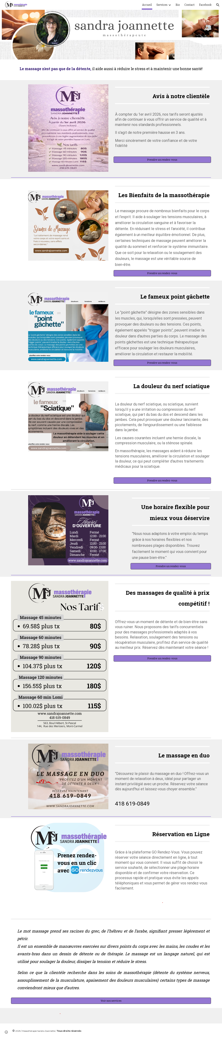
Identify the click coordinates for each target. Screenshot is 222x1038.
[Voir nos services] (111, 1001)
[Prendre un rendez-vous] (162, 160)
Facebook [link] (205, 4)
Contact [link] (189, 4)
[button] (218, 5)
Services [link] (161, 4)
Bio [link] (178, 4)
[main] (111, 70)
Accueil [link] (147, 4)
